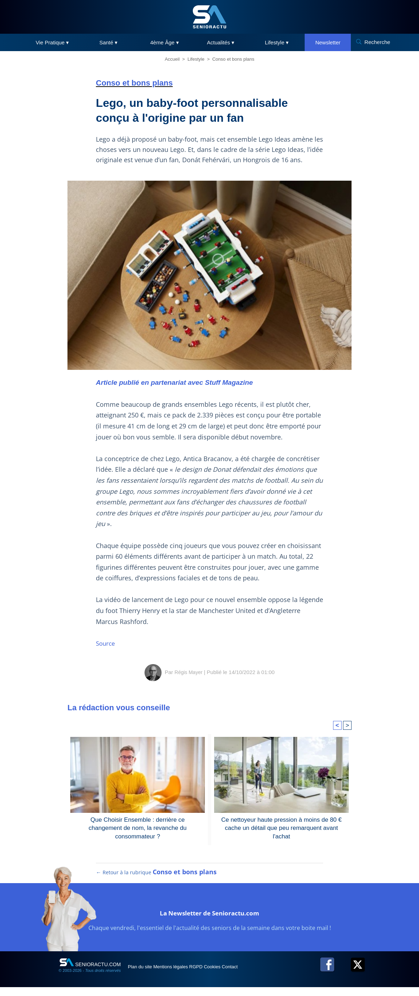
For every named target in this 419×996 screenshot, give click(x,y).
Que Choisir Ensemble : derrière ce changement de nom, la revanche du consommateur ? (137, 823)
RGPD (219, 975)
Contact (269, 975)
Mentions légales (185, 975)
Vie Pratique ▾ (52, 42)
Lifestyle (196, 59)
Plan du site (145, 975)
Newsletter (328, 42)
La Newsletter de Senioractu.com (209, 920)
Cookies (244, 975)
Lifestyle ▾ (277, 42)
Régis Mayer (188, 672)
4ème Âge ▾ (164, 42)
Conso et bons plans (233, 59)
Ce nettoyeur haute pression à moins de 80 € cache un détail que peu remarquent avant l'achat (281, 823)
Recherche (377, 42)
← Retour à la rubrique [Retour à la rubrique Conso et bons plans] (156, 881)
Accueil (172, 59)
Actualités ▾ (220, 42)
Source (106, 643)
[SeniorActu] (209, 16)
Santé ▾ (108, 42)
